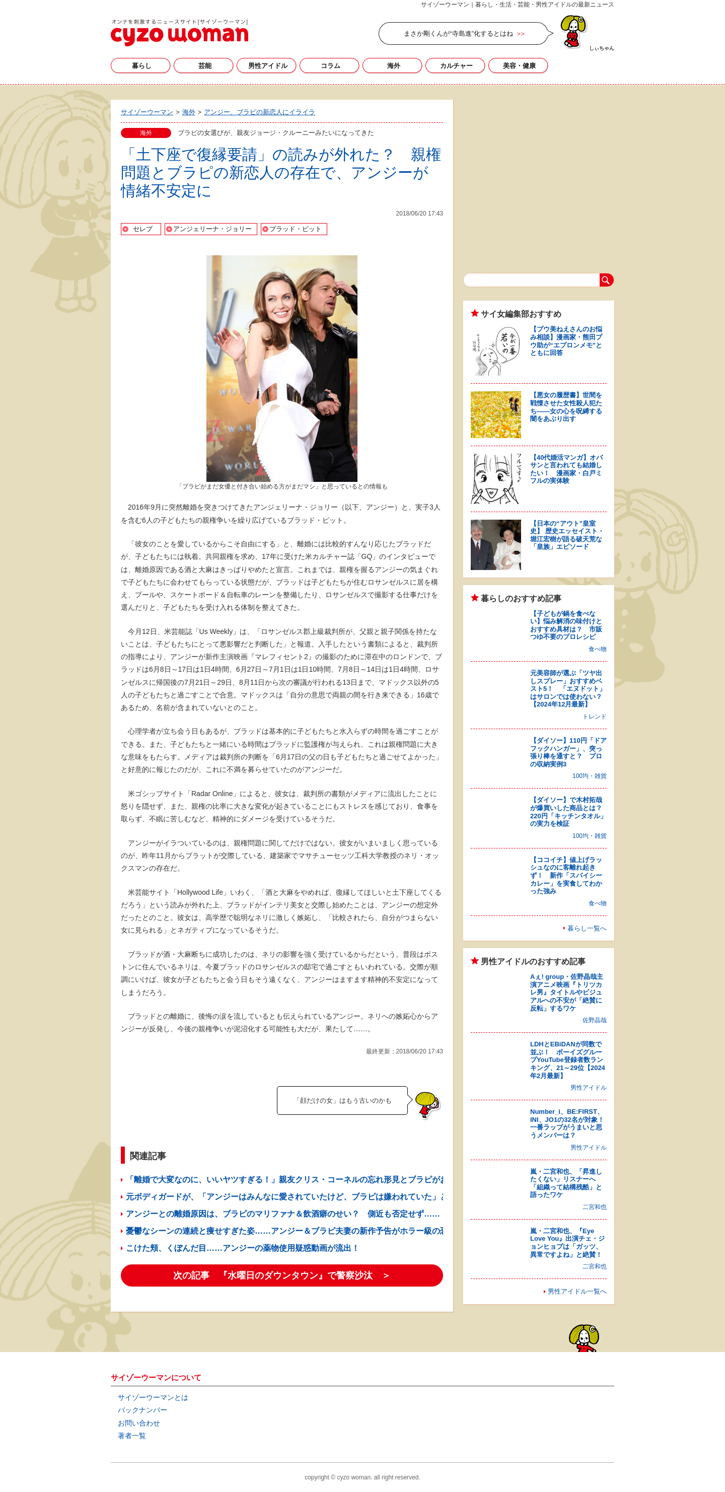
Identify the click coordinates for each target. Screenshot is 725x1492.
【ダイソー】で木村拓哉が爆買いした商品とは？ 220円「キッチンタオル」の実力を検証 (569, 811)
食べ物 (598, 649)
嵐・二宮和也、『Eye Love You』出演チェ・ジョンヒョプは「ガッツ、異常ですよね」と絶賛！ (567, 1242)
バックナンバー (142, 1410)
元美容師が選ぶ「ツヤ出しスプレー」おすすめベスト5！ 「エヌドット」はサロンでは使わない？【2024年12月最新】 (568, 688)
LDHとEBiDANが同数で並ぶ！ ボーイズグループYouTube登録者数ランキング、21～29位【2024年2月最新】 (567, 1059)
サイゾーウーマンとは (153, 1397)
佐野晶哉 (595, 1020)
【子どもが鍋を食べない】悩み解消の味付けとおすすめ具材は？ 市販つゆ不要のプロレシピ (566, 625)
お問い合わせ (139, 1423)
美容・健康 (519, 65)
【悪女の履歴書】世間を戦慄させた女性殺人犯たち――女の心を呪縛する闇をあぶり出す (566, 406)
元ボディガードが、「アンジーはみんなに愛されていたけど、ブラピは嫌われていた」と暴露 (295, 1196)
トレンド (595, 716)
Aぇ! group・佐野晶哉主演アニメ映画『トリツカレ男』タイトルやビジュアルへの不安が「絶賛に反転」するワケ (566, 992)
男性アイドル (267, 65)
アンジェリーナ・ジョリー (212, 229)
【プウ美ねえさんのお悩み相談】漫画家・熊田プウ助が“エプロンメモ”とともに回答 (566, 341)
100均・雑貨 (589, 775)
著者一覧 (132, 1436)
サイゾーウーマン (179, 32)
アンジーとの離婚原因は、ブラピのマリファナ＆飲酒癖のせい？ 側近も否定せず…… (283, 1214)
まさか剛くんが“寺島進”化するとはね (458, 33)
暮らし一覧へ (587, 928)
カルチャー (456, 65)
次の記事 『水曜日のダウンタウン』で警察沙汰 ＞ (282, 1275)
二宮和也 (595, 1207)
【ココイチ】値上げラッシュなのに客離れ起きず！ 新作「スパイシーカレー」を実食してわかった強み (566, 875)
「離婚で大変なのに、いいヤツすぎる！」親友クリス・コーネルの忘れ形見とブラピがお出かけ (299, 1179)
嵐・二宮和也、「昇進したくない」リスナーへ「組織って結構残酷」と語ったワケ (566, 1183)
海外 (393, 65)
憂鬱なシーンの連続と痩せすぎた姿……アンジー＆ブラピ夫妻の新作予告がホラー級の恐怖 (291, 1231)
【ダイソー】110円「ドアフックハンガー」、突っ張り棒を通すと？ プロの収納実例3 (568, 752)
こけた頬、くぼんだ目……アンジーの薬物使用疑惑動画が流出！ (242, 1248)
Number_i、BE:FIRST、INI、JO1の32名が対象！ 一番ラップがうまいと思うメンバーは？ (570, 1123)
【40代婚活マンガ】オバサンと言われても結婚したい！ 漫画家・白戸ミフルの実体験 (566, 469)
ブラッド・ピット (295, 229)
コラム (330, 65)
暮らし (142, 65)
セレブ (143, 229)
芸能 (204, 65)
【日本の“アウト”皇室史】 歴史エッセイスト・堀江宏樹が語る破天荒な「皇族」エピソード (567, 535)
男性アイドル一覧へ (577, 1291)
